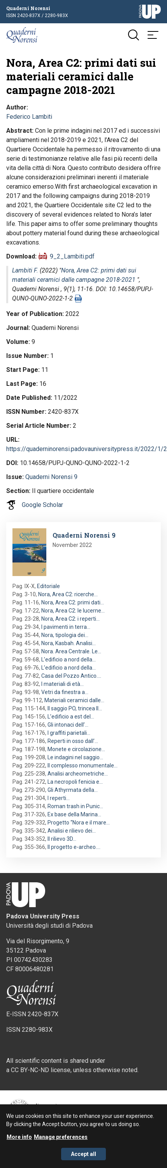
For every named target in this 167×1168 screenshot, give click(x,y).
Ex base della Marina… (74, 814)
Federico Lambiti (29, 116)
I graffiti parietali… (68, 733)
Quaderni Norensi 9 (51, 477)
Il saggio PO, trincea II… (74, 708)
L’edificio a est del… (70, 716)
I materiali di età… (62, 684)
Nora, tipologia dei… (64, 635)
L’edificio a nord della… (68, 659)
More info (19, 1141)
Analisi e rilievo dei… (71, 831)
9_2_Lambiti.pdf (72, 256)
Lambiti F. (25, 270)
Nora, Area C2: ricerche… (68, 594)
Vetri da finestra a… (64, 692)
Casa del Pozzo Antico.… (71, 676)
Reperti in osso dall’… (72, 741)
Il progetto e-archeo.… (73, 847)
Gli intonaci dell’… (67, 725)
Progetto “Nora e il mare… (78, 822)
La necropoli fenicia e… (75, 782)
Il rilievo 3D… (61, 839)
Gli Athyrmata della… (72, 790)
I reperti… (58, 798)
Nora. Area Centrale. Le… (71, 651)
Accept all (83, 1158)
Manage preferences (61, 1141)
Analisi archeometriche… (77, 774)
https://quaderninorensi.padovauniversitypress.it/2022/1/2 (86, 449)
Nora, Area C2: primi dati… (72, 602)
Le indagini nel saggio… (75, 757)
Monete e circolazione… (76, 749)
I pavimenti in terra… (65, 627)
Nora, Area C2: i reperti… (70, 619)
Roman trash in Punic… (75, 806)
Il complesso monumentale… (82, 765)
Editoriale (48, 586)
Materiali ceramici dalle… (74, 700)
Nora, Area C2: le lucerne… (73, 610)
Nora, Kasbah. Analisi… (68, 643)
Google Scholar (42, 505)
